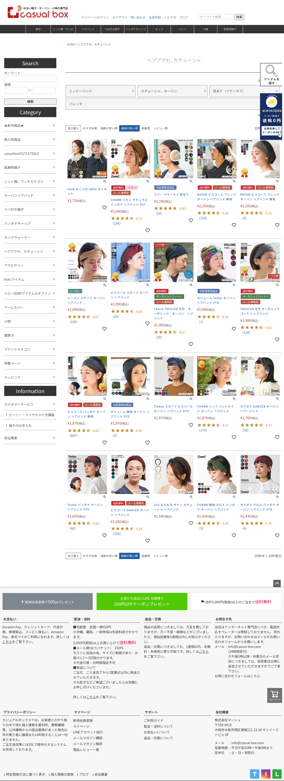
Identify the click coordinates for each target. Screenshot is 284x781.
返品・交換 (153, 619)
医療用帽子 (230, 29)
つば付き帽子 (112, 29)
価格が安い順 (109, 128)
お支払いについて (157, 732)
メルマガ (170, 17)
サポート (151, 712)
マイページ (82, 712)
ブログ (183, 17)
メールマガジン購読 (87, 738)
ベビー (182, 29)
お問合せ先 (224, 619)
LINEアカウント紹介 (88, 732)
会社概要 (222, 712)
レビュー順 (161, 128)
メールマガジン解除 (87, 743)
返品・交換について (158, 738)
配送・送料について (158, 726)
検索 (239, 17)
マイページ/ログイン (95, 17)
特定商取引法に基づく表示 (25, 774)
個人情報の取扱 (62, 774)
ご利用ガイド (153, 720)
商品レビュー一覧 (86, 749)
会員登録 (155, 17)
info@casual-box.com (244, 646)
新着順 (146, 128)
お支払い (9, 619)
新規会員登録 (83, 720)
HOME (71, 44)
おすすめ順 (90, 128)
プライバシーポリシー (19, 712)
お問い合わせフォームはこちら (237, 676)
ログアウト (120, 17)
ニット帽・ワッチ (63, 29)
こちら (7, 641)
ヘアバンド (88, 29)
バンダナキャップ (135, 29)
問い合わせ (138, 17)
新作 (38, 29)
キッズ (159, 29)
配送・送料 (82, 619)
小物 (205, 29)
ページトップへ (277, 583)
